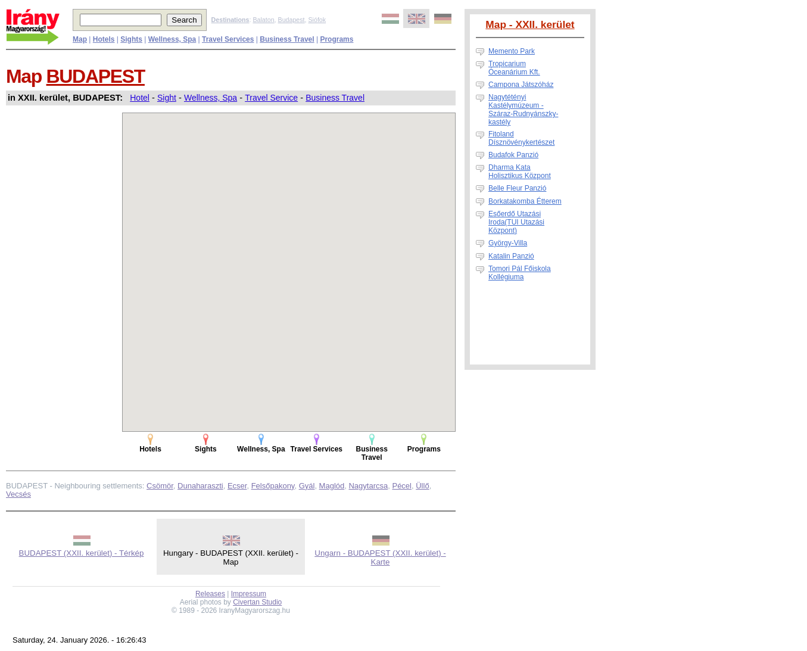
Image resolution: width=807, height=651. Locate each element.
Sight (166, 97)
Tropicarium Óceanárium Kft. (514, 68)
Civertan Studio (257, 602)
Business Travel (335, 97)
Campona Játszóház (520, 84)
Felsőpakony (273, 485)
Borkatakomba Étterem (525, 201)
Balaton (263, 19)
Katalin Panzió (511, 256)
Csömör (160, 485)
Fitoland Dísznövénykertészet (521, 138)
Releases (210, 594)
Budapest (291, 19)
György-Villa (507, 243)
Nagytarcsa (368, 485)
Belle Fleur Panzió (517, 188)
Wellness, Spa (210, 97)
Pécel (402, 485)
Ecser (237, 485)
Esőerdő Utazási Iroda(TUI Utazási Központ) (516, 222)
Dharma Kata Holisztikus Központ (519, 171)
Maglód (332, 485)
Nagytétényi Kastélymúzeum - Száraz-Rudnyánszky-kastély (523, 109)
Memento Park (511, 51)
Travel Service (271, 97)
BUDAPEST (95, 76)
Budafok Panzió (513, 155)
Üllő (422, 485)
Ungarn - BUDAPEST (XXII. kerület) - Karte (379, 557)
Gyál (307, 485)
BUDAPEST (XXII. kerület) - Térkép (81, 553)
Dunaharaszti (200, 485)
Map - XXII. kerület (529, 24)
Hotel (139, 97)
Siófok (317, 19)
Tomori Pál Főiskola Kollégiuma (519, 272)
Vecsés (18, 494)
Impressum (248, 594)
